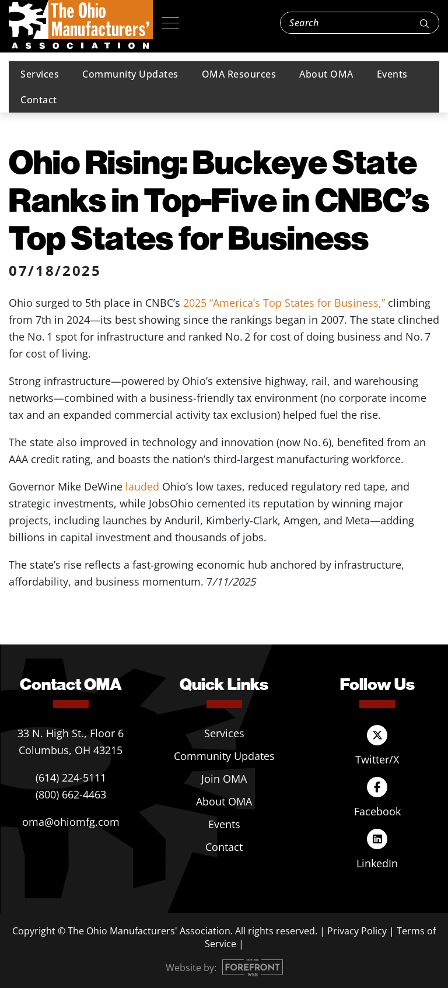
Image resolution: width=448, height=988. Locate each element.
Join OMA (224, 779)
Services (39, 74)
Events (392, 74)
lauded (143, 486)
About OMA (326, 74)
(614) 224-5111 (71, 777)
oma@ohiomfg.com (71, 822)
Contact (38, 99)
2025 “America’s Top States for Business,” (284, 303)
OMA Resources (239, 74)
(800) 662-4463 (71, 794)
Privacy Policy (357, 930)
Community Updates (130, 74)
